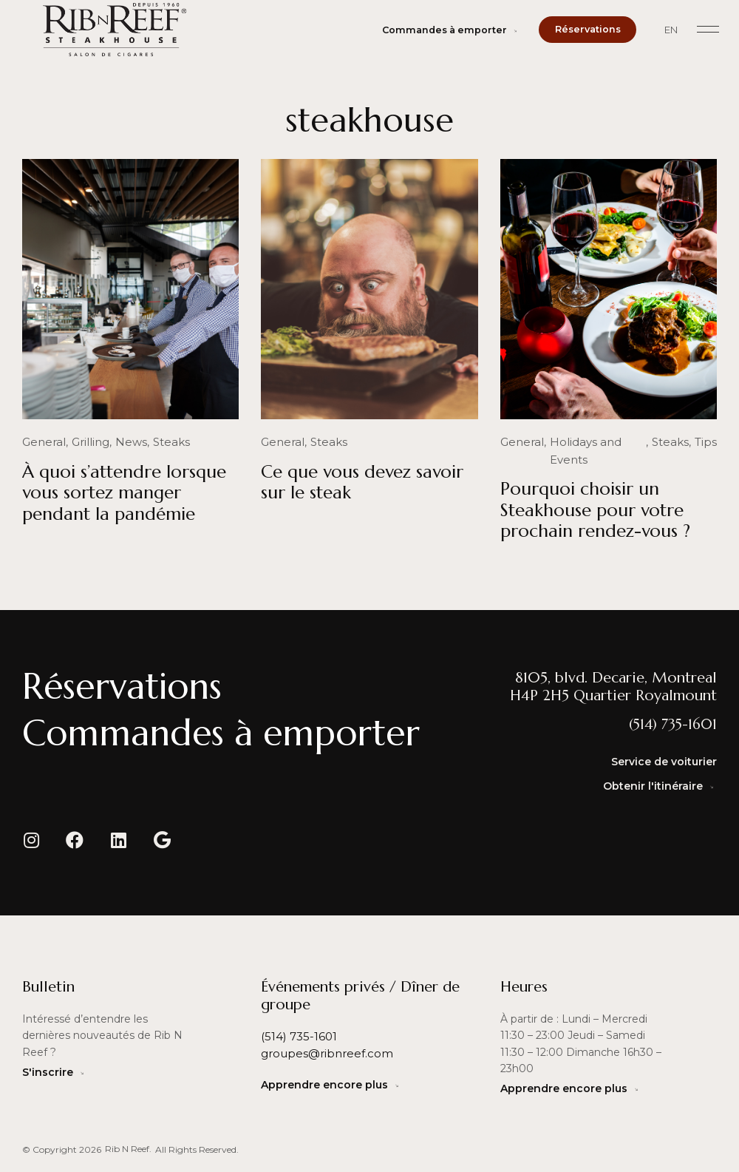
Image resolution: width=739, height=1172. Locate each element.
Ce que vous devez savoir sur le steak (362, 482)
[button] (707, 30)
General (41, 442)
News (122, 442)
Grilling (84, 442)
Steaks (160, 442)
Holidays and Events (597, 442)
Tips (707, 442)
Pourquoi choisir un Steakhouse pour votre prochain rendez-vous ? (595, 492)
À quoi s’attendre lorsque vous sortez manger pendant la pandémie (124, 492)
